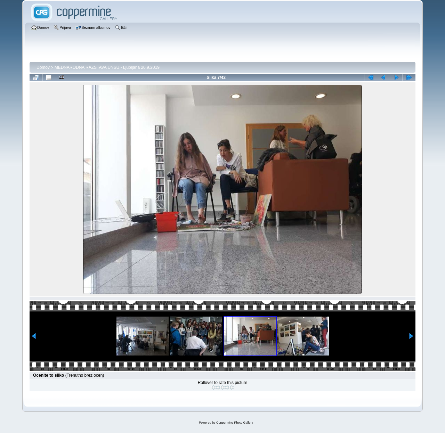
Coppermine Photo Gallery (234, 422)
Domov (43, 67)
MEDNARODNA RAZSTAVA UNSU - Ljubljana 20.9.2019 (107, 67)
